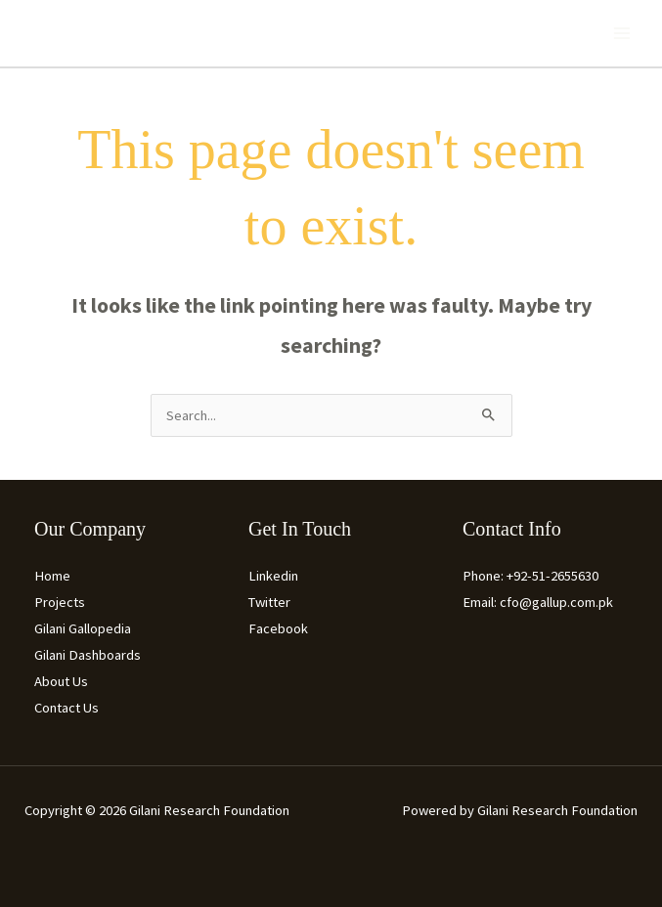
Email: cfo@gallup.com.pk (538, 602)
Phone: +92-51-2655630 (530, 575)
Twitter (269, 602)
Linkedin (273, 575)
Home (52, 575)
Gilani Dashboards (87, 655)
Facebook (278, 628)
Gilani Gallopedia (82, 628)
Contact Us (66, 707)
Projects (59, 602)
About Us (61, 681)
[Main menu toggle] (621, 33)
